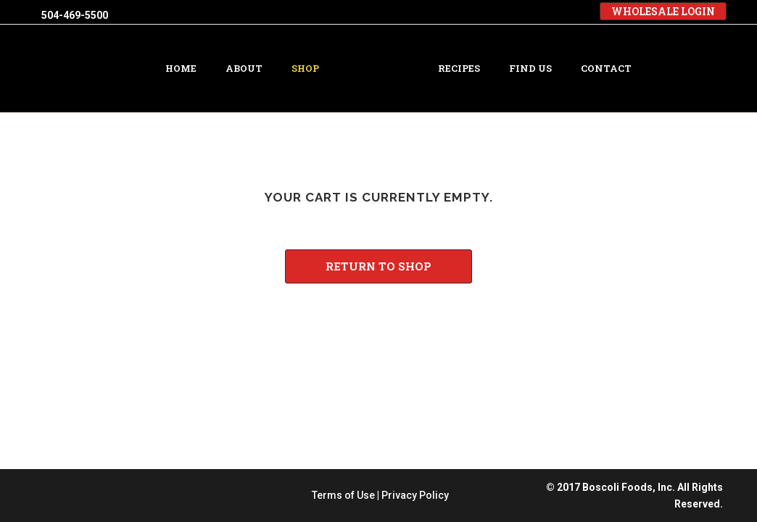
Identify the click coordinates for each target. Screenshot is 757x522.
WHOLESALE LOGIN (663, 11)
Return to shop (378, 266)
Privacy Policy (415, 343)
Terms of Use (343, 343)
